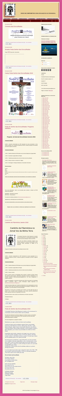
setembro (45, 250)
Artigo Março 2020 (45, 115)
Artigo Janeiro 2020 (45, 118)
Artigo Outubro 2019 (45, 122)
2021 (43, 240)
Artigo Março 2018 (45, 144)
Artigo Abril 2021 (45, 100)
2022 (43, 238)
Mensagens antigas (34, 381)
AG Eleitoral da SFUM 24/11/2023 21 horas (51, 196)
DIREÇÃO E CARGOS (46, 20)
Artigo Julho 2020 (45, 110)
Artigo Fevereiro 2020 (45, 117)
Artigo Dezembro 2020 (46, 105)
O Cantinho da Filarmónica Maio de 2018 (51, 203)
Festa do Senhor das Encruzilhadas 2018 (17, 309)
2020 (43, 241)
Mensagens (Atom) (12, 383)
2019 (43, 243)
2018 (43, 244)
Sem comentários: (29, 42)
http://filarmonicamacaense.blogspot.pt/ (12, 282)
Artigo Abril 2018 (45, 142)
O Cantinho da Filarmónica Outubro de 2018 (51, 217)
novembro (45, 247)
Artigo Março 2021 (45, 101)
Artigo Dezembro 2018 (46, 133)
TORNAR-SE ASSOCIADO (52, 18)
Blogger (38, 390)
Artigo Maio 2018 (45, 141)
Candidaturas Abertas (51, 179)
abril (44, 257)
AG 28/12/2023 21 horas (51, 210)
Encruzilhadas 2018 (45, 155)
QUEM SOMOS (7, 18)
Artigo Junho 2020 (45, 112)
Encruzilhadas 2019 (45, 153)
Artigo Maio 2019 (45, 127)
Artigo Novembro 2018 (46, 135)
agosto (44, 251)
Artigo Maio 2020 (45, 113)
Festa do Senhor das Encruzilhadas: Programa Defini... (49, 269)
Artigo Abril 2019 (45, 128)
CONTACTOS (7, 20)
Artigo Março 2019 (45, 130)
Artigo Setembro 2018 (46, 137)
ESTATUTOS (14, 18)
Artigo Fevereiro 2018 (45, 145)
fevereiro (45, 260)
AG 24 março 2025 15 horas (47, 160)
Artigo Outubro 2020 (45, 108)
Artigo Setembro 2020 (46, 109)
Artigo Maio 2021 (45, 99)
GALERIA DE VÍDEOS (35, 20)
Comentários (44, 64)
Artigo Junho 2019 (45, 126)
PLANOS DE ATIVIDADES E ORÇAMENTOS (20, 20)
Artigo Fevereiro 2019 (45, 131)
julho (44, 253)
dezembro (45, 245)
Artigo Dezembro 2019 (46, 119)
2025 (43, 235)
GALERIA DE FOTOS (41, 18)
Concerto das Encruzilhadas (13, 26)
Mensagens (44, 62)
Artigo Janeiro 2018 (45, 146)
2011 (43, 275)
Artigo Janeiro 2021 (45, 104)
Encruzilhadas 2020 (45, 152)
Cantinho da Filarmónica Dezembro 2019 (51, 172)
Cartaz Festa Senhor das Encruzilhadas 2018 (19, 73)
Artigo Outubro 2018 (45, 136)
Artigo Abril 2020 (45, 114)
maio (44, 256)
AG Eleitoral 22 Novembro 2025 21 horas (51, 166)
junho (44, 254)
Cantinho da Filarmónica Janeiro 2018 (16, 222)
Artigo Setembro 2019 (46, 123)
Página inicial (22, 381)
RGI (53, 20)
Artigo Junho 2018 (45, 140)
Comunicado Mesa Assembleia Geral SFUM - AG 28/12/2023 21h (51, 188)
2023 (43, 237)
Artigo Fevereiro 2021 (45, 103)
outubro (44, 248)
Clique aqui (51, 90)
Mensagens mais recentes (9, 381)
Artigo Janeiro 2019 (45, 132)
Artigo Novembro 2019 (46, 121)
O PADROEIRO (32, 18)
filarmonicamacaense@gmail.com (24, 197)
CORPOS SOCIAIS (23, 18)
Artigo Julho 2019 (45, 124)
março (44, 259)
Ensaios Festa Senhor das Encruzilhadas (17, 49)
